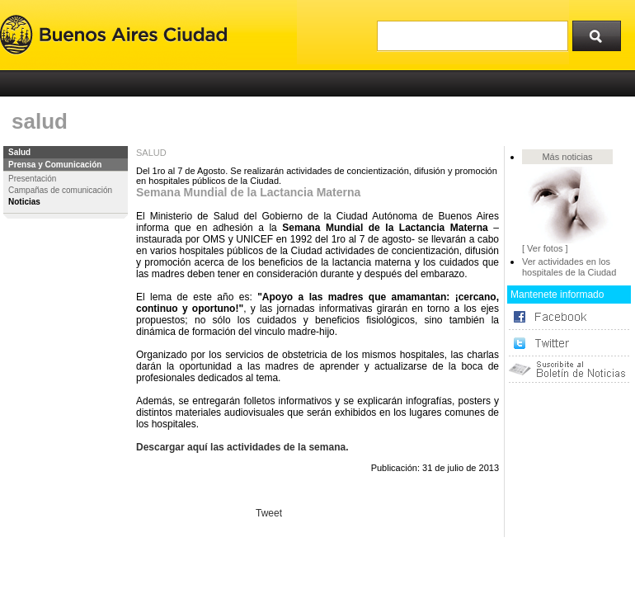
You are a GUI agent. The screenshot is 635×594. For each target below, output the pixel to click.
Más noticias (567, 157)
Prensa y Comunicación (54, 164)
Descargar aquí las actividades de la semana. (242, 447)
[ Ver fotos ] (545, 248)
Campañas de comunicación (60, 190)
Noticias (24, 201)
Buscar (602, 32)
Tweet (269, 513)
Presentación (32, 178)
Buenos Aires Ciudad (113, 35)
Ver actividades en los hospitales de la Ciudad (569, 267)
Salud (19, 152)
